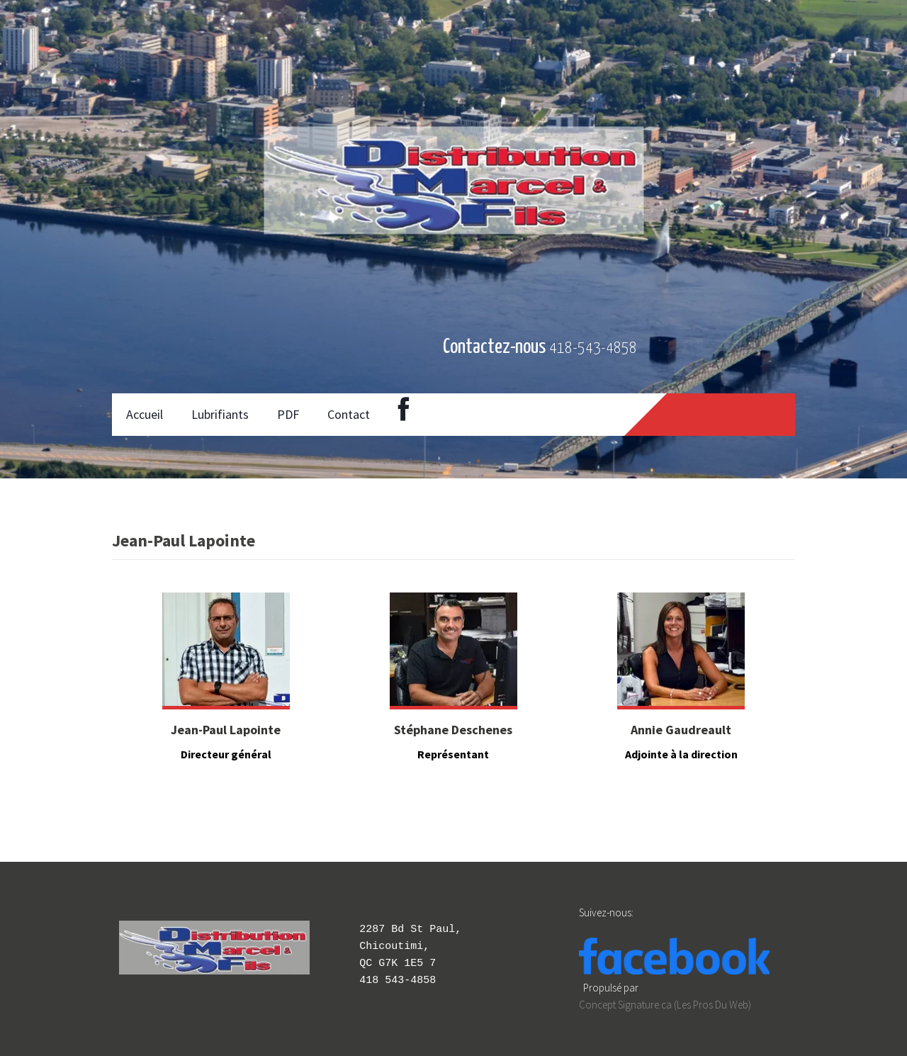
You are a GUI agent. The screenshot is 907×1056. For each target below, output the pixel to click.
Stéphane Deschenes (453, 729)
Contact (348, 414)
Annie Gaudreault (681, 729)
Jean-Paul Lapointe (226, 729)
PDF (288, 414)
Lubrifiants (220, 414)
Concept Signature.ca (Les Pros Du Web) (665, 1004)
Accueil (144, 414)
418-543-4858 (593, 348)
